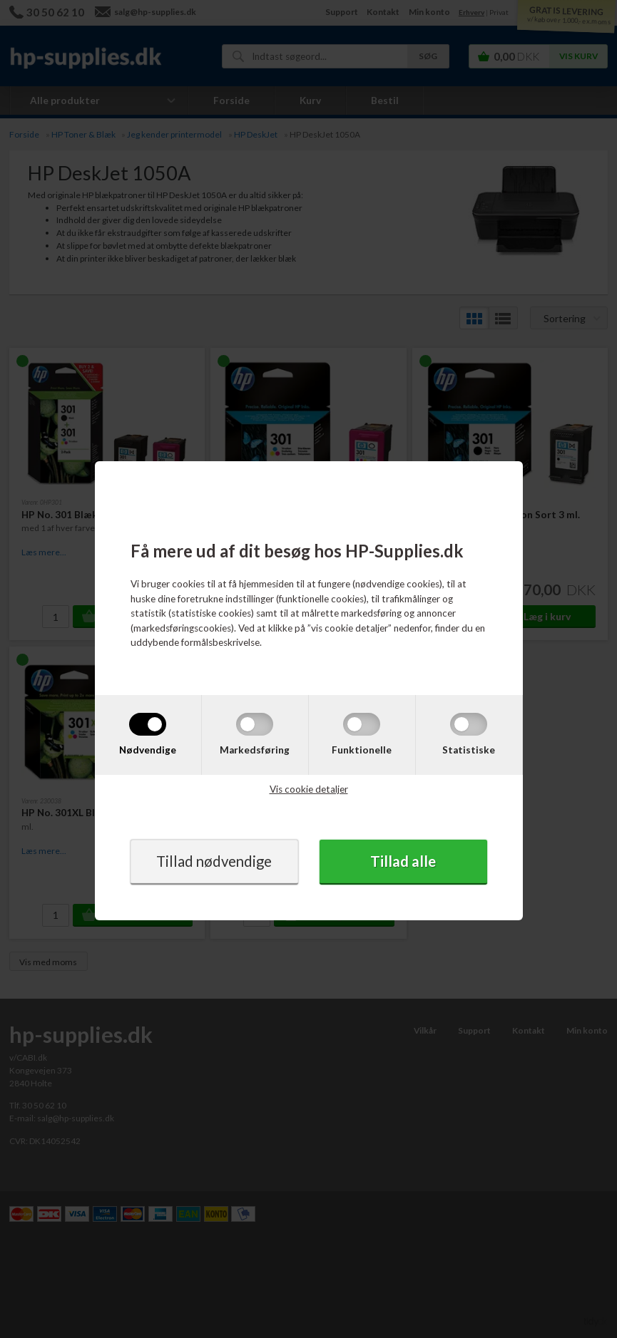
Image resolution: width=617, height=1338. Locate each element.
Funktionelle (362, 750)
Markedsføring (255, 750)
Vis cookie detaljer (309, 789)
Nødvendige (147, 750)
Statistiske (468, 750)
